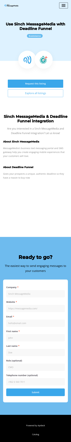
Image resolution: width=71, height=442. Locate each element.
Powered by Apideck (35, 425)
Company (11, 287)
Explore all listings (35, 93)
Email (9, 316)
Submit (35, 392)
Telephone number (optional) (22, 375)
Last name (11, 345)
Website (10, 301)
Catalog (35, 434)
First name (12, 331)
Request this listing (35, 83)
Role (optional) (14, 360)
